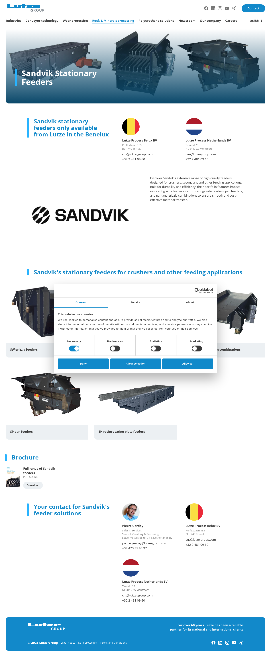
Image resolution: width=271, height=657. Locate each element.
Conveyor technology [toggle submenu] (42, 20)
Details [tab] (135, 302)
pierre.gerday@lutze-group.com (144, 543)
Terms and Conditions (113, 642)
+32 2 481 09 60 (133, 159)
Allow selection (135, 363)
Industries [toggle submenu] (13, 20)
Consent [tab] (81, 302)
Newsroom (186, 20)
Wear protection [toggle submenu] (75, 20)
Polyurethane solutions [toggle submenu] (156, 20)
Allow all (187, 363)
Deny (83, 363)
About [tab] (190, 302)
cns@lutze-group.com (137, 154)
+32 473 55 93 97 (134, 548)
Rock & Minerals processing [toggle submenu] (113, 20)
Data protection (87, 642)
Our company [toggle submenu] (210, 20)
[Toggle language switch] (256, 21)
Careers (231, 20)
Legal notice (68, 642)
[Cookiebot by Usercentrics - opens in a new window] (197, 290)
